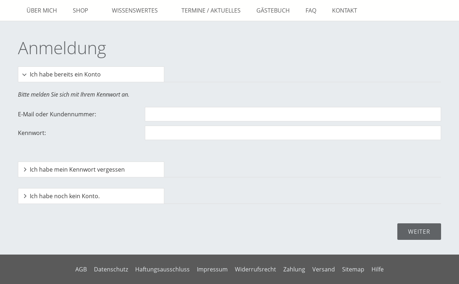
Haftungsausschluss (162, 269)
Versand (323, 269)
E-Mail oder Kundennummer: (57, 114)
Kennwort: (32, 133)
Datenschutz (111, 269)
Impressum (212, 269)
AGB (81, 269)
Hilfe (378, 269)
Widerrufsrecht (255, 269)
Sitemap (353, 269)
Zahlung (294, 269)
